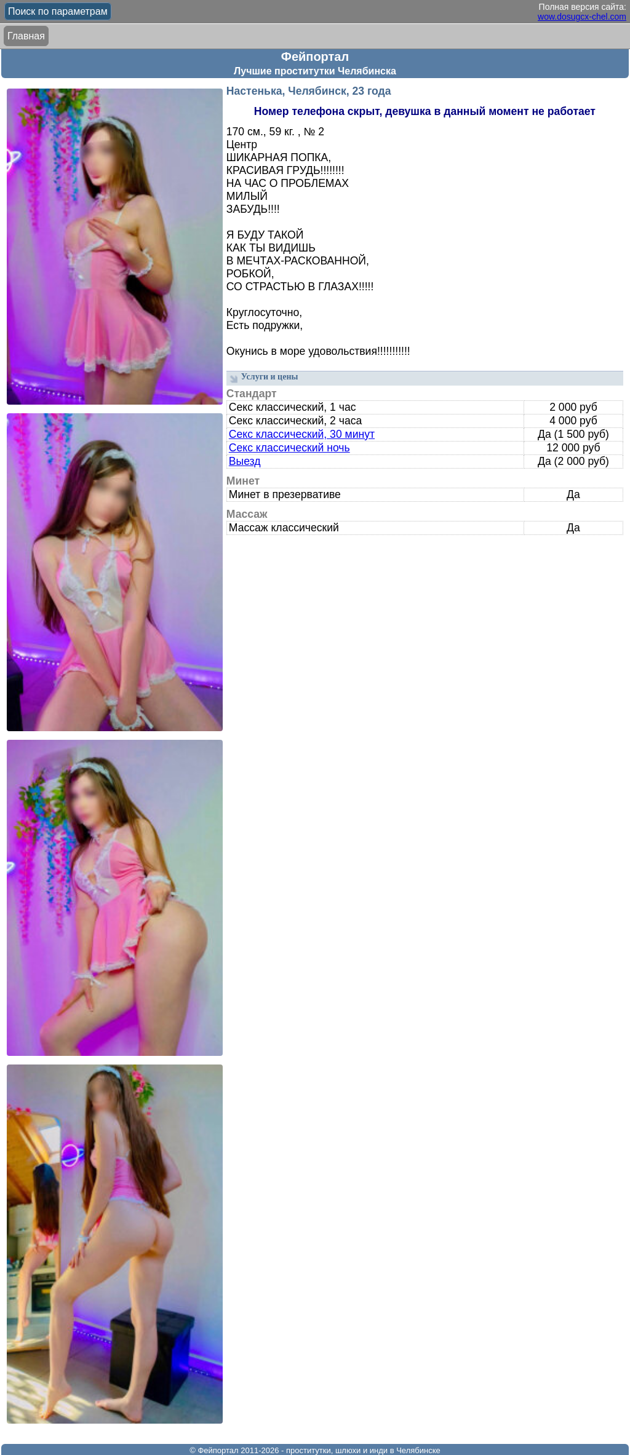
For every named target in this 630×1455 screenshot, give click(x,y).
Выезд (245, 461)
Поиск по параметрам (58, 11)
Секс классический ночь (289, 448)
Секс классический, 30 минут (302, 434)
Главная (26, 36)
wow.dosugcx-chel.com (582, 17)
